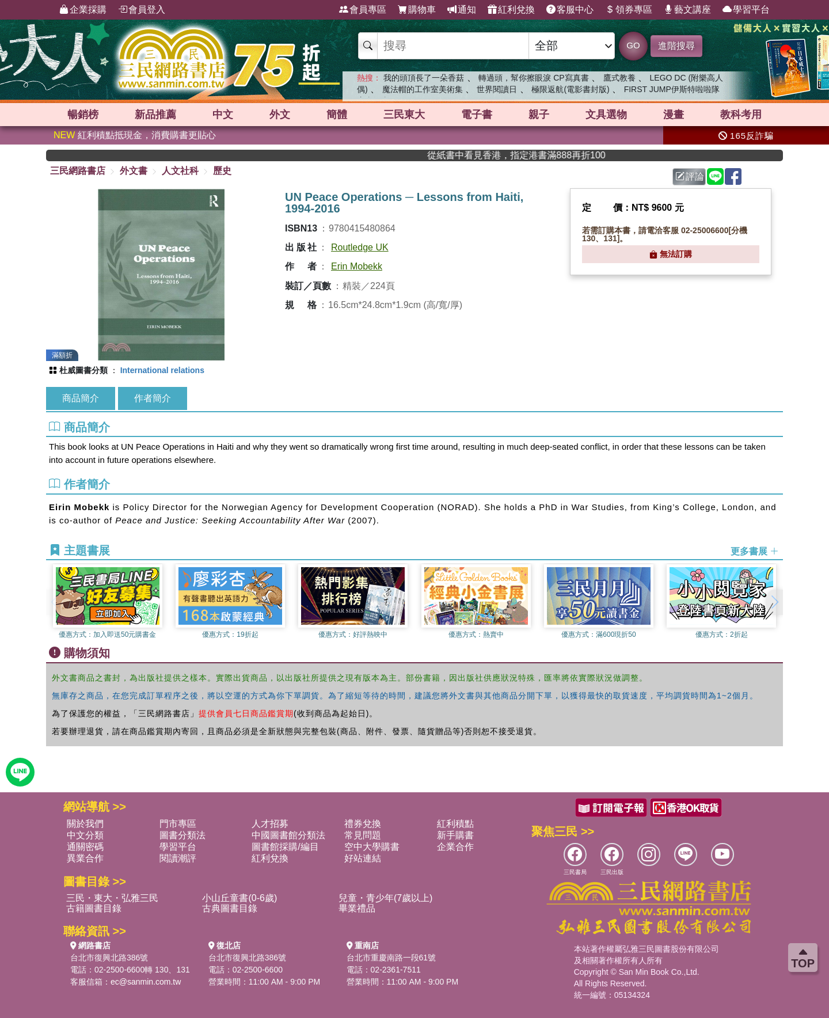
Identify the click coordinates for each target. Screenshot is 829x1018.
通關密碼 (85, 847)
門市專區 (177, 824)
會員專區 (362, 10)
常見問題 (362, 835)
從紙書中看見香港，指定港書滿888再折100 (568, 155)
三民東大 (404, 114)
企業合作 (455, 847)
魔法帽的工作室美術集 (422, 89)
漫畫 (673, 114)
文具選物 (606, 114)
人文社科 (180, 171)
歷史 (222, 171)
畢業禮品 (357, 908)
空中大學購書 (372, 847)
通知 (461, 10)
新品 (155, 114)
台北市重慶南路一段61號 (391, 957)
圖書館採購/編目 (285, 847)
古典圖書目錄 (229, 908)
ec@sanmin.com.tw (146, 981)
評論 (689, 176)
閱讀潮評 (177, 858)
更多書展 (755, 551)
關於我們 (85, 824)
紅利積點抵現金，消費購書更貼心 (135, 135)
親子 (538, 114)
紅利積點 (455, 824)
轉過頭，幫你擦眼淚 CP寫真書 (533, 77)
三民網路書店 (77, 171)
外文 (279, 114)
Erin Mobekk (356, 266)
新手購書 (455, 835)
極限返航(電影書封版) (570, 89)
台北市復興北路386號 (109, 957)
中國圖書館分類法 (288, 835)
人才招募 (270, 824)
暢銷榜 (82, 114)
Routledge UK (360, 247)
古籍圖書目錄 (93, 908)
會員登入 (141, 10)
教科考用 (741, 114)
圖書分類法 (182, 835)
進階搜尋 (676, 46)
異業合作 (85, 858)
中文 (222, 114)
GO (633, 45)
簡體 (336, 114)
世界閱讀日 (497, 89)
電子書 (476, 114)
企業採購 (83, 10)
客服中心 (570, 10)
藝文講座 (687, 10)
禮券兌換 (362, 824)
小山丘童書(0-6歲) (239, 898)
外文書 (133, 171)
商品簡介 (80, 398)
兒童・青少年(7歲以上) (386, 898)
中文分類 (85, 835)
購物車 (417, 10)
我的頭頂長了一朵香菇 (423, 77)
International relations (162, 370)
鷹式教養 (619, 77)
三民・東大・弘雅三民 (112, 898)
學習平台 (746, 10)
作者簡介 (152, 398)
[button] (774, 602)
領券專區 (628, 10)
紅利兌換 (511, 10)
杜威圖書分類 (83, 370)
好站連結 (362, 858)
